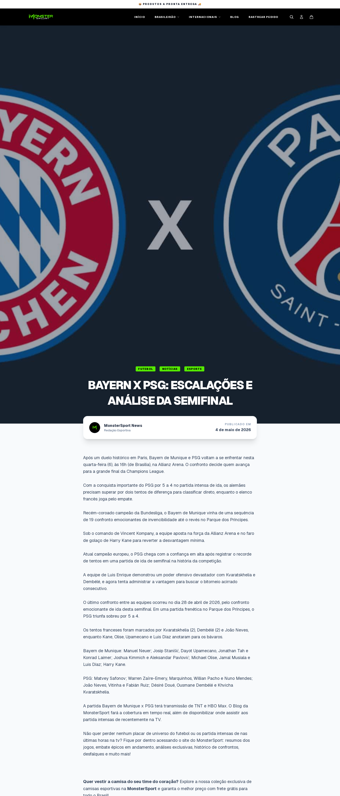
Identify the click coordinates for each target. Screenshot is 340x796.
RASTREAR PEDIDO (263, 17)
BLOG (234, 17)
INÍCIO (139, 17)
